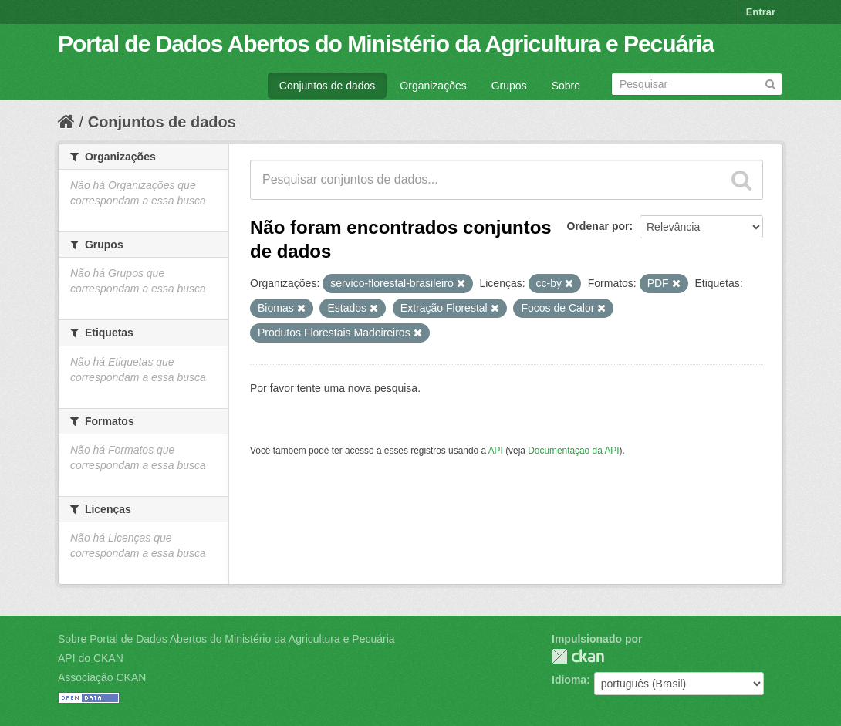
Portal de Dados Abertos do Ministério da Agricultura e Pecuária (386, 43)
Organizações (433, 85)
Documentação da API (573, 450)
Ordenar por (598, 226)
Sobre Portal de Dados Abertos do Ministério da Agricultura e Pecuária (226, 639)
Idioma (569, 680)
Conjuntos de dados (327, 85)
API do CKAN (90, 658)
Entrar (760, 12)
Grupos (509, 85)
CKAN (578, 656)
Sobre (566, 85)
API (495, 450)
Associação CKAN (102, 677)
